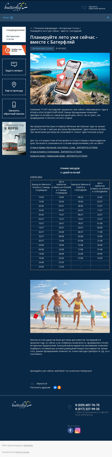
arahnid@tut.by (87, 415)
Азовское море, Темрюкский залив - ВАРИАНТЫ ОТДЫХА (58, 155)
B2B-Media (28, 445)
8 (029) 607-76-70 (87, 405)
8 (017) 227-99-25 (87, 409)
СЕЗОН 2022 (36, 176)
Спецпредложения (15, 30)
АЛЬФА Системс (22, 452)
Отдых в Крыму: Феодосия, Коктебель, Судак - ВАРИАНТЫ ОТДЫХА (64, 147)
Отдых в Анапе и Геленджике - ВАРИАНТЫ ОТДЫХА (56, 151)
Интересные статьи (12, 37)
